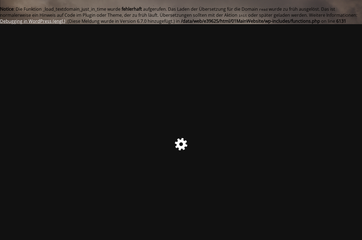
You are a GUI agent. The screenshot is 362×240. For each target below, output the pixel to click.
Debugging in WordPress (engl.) (32, 21)
